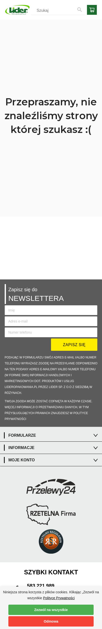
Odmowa (51, 621)
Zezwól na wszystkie (51, 610)
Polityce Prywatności (59, 598)
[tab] (51, 435)
